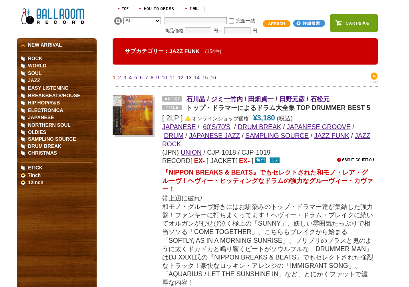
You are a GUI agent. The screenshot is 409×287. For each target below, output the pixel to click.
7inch (34, 175)
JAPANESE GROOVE (319, 126)
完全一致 (245, 21)
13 (189, 78)
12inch (36, 182)
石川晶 (195, 98)
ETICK (35, 168)
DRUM (174, 135)
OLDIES (37, 132)
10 (164, 78)
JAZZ (34, 80)
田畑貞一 (261, 98)
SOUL (35, 73)
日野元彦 (292, 98)
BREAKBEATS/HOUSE (54, 95)
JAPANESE (41, 117)
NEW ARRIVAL (45, 45)
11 (172, 78)
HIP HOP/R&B (44, 103)
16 (213, 78)
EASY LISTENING (48, 88)
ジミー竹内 (227, 98)
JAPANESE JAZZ (214, 135)
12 (180, 78)
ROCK (35, 58)
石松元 (320, 98)
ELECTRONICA (45, 110)
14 (197, 78)
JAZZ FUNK (331, 135)
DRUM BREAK (259, 126)
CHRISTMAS (42, 153)
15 (205, 78)
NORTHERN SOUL (49, 125)
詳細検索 (309, 23)
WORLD (37, 66)
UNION (191, 152)
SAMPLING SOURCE (277, 135)
